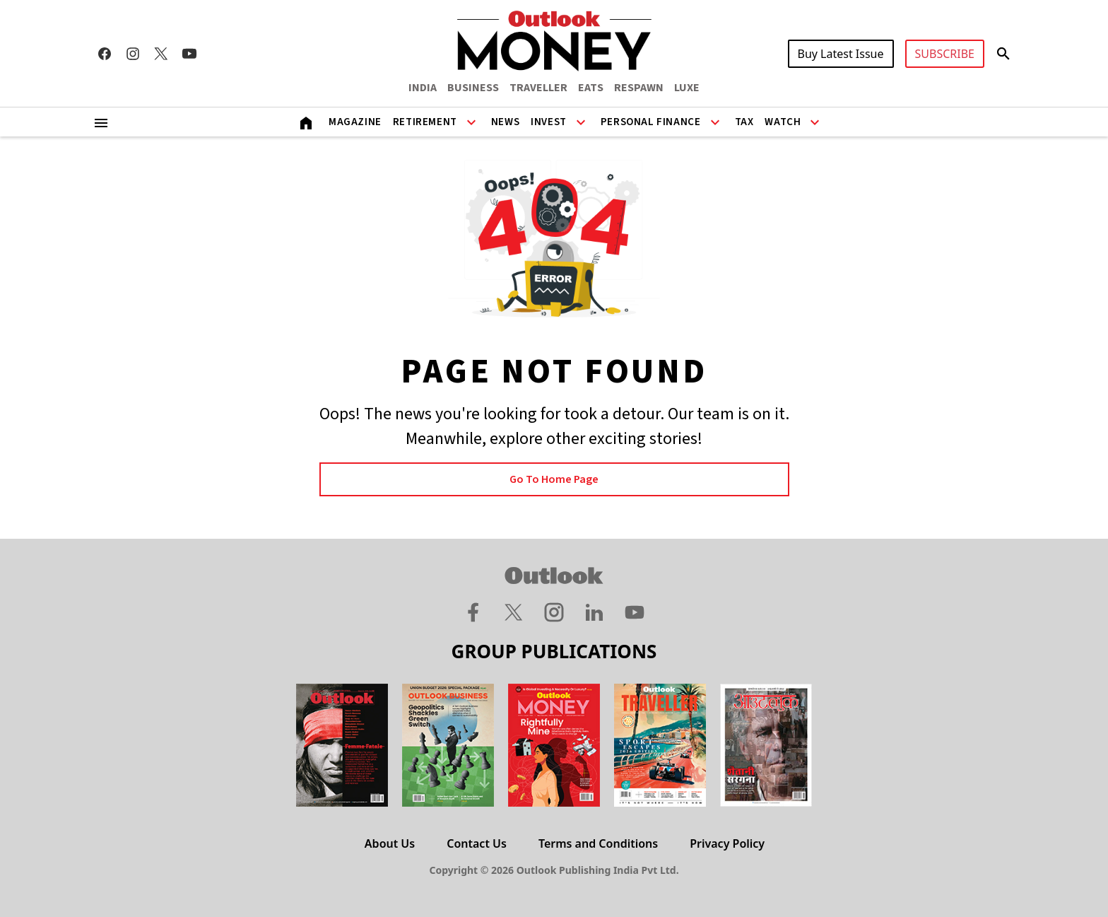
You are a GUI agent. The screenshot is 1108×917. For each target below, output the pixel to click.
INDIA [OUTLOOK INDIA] (422, 87)
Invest (549, 122)
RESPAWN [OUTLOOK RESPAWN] (639, 87)
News (505, 122)
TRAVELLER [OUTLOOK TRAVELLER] (538, 87)
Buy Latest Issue (841, 54)
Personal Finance (651, 122)
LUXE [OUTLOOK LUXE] (687, 87)
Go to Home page (554, 479)
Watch (783, 122)
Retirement (425, 122)
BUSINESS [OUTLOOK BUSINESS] (473, 87)
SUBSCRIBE (944, 54)
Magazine (355, 122)
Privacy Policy (727, 843)
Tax (744, 122)
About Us (390, 843)
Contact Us (477, 843)
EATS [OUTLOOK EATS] (590, 87)
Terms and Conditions (598, 843)
